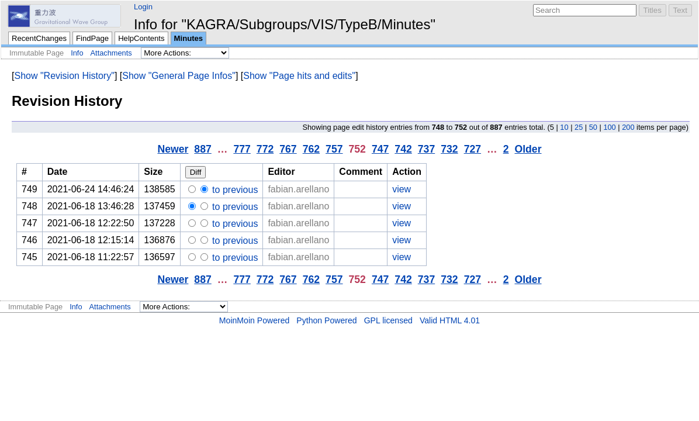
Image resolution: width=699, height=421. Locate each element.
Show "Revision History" (64, 76)
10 (564, 127)
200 (628, 127)
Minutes (188, 38)
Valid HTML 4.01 (450, 320)
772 (265, 149)
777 (241, 149)
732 (449, 149)
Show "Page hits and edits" (299, 76)
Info (77, 53)
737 (426, 149)
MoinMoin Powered (254, 320)
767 (287, 149)
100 (609, 127)
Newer (172, 149)
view (401, 189)
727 (472, 149)
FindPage (92, 38)
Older (527, 149)
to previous (234, 190)
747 (380, 149)
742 (403, 149)
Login (143, 6)
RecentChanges (39, 38)
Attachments (111, 53)
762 (311, 149)
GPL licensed (388, 320)
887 (202, 149)
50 (593, 127)
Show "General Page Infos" (179, 76)
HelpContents (141, 38)
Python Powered (326, 320)
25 (579, 127)
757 (334, 149)
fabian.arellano (298, 189)
